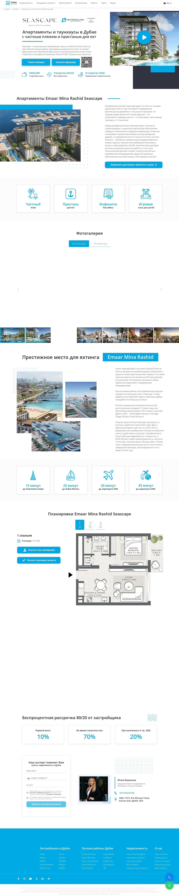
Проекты (15, 9)
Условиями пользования (53, 794)
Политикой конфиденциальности (40, 792)
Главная (7, 9)
